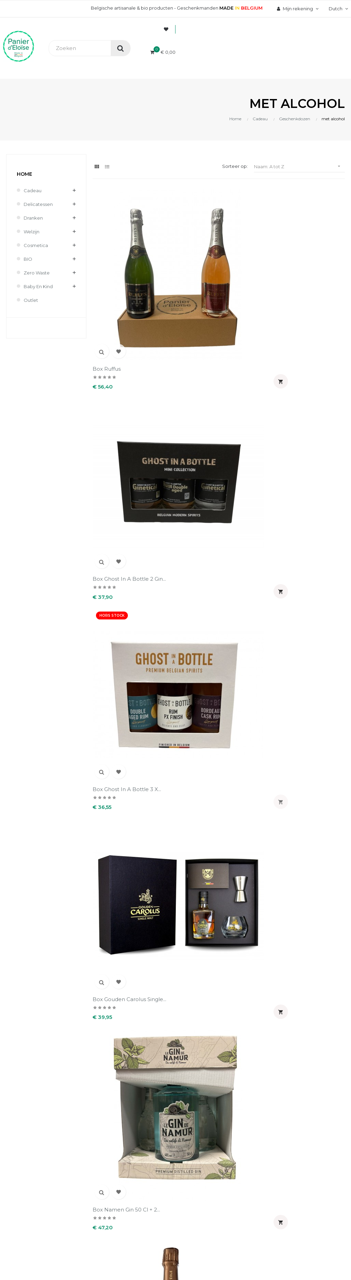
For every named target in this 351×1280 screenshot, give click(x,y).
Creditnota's (204, 986)
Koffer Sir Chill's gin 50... (246, 601)
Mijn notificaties (208, 1021)
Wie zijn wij (133, 962)
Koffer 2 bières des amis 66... (118, 487)
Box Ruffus (107, 256)
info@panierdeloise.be (29, 983)
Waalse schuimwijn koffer (117, 830)
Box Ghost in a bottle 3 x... (250, 259)
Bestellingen (204, 974)
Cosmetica (36, 245)
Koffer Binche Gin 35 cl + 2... (248, 487)
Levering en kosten (142, 986)
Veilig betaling (136, 974)
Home (24, 174)
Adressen (201, 997)
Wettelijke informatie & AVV (147, 1013)
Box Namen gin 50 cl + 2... (185, 373)
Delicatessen (38, 204)
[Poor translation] (25, 1158)
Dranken (33, 218)
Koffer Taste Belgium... (122, 712)
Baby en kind (38, 286)
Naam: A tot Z (299, 166)
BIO (28, 259)
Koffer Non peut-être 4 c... (185, 601)
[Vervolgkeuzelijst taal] (337, 8)
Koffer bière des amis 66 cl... (185, 487)
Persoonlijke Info (209, 962)
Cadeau (32, 190)
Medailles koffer (243, 712)
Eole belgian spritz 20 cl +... (250, 373)
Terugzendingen (139, 997)
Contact (129, 1028)
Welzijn (31, 231)
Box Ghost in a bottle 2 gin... (185, 259)
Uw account (214, 942)
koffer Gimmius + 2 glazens (117, 601)
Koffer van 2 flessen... (185, 712)
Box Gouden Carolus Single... (119, 373)
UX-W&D (91, 1110)
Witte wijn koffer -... (182, 826)
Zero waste (37, 272)
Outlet (31, 300)
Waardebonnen (208, 1009)
